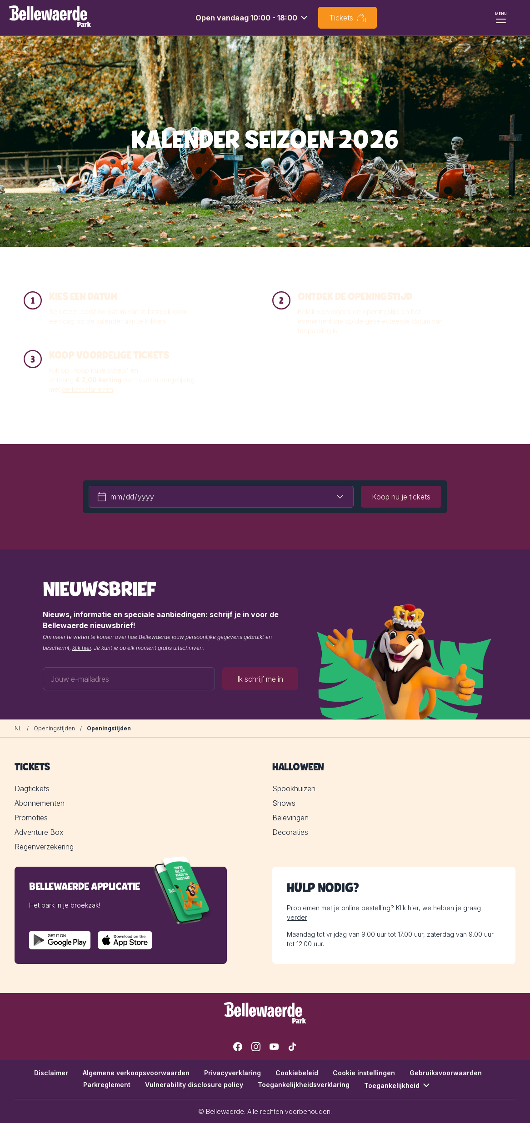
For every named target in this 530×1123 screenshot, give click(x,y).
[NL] (18, 728)
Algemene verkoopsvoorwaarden (136, 1073)
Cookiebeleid (296, 1073)
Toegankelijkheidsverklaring (304, 1084)
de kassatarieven (87, 389)
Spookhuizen (293, 788)
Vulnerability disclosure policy (194, 1084)
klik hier (81, 647)
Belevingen (290, 817)
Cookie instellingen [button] (364, 1073)
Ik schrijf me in (260, 678)
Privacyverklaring (232, 1073)
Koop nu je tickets (401, 496)
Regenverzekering (44, 846)
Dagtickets (32, 788)
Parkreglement (106, 1084)
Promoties (31, 817)
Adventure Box (39, 832)
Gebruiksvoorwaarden (446, 1073)
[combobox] (252, 17)
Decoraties (290, 832)
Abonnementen (40, 803)
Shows (283, 803)
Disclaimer (51, 1073)
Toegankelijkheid (398, 1085)
